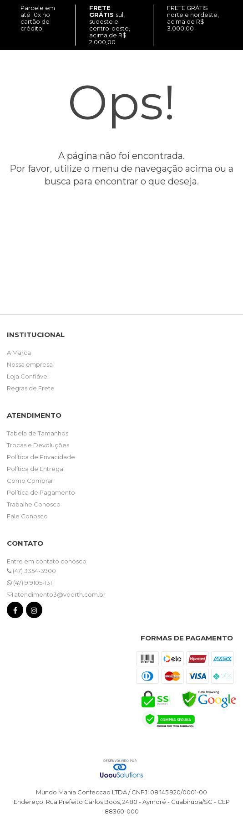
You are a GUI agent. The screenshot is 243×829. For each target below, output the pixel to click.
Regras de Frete (31, 388)
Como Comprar (30, 480)
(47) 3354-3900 (31, 570)
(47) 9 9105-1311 (30, 582)
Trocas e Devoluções (38, 445)
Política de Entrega (35, 468)
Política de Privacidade (41, 457)
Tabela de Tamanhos (37, 433)
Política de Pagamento (41, 492)
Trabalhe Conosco (34, 504)
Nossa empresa (30, 364)
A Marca (19, 352)
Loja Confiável (28, 376)
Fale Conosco (27, 516)
